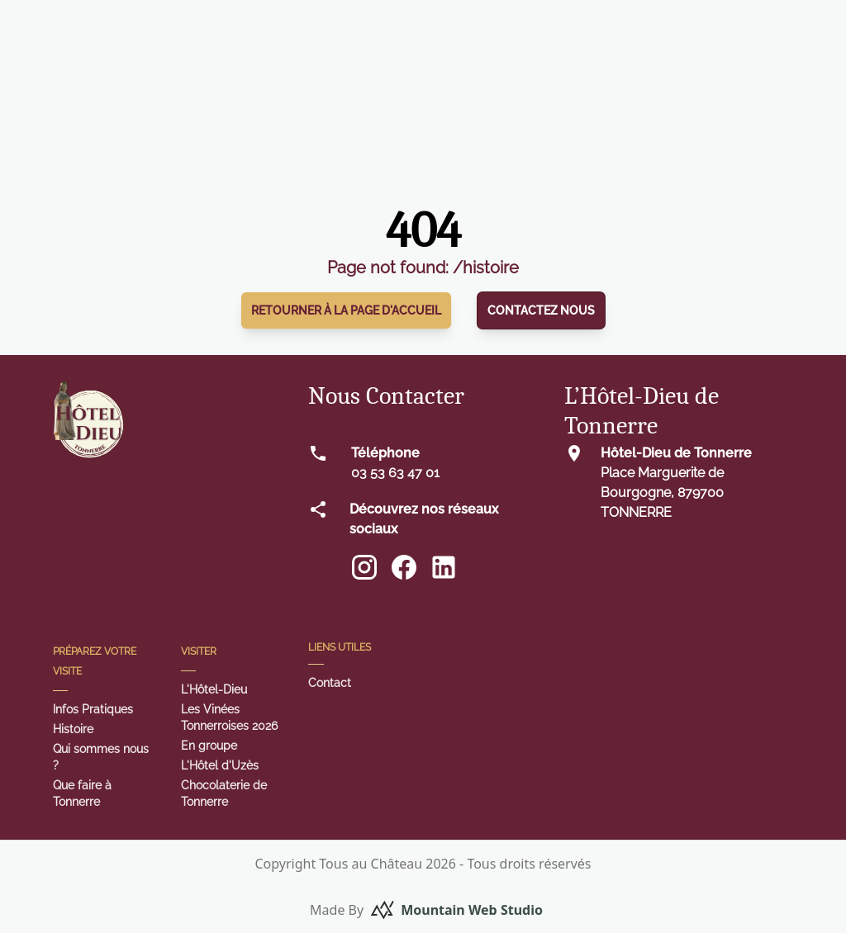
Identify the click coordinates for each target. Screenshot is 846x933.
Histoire (73, 729)
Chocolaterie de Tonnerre (224, 793)
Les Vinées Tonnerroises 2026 (229, 717)
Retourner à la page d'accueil (346, 310)
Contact (329, 682)
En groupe (209, 745)
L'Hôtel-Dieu (214, 689)
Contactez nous (541, 310)
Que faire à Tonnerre (82, 793)
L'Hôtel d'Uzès (220, 765)
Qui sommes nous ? (101, 757)
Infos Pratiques (93, 709)
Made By (426, 910)
